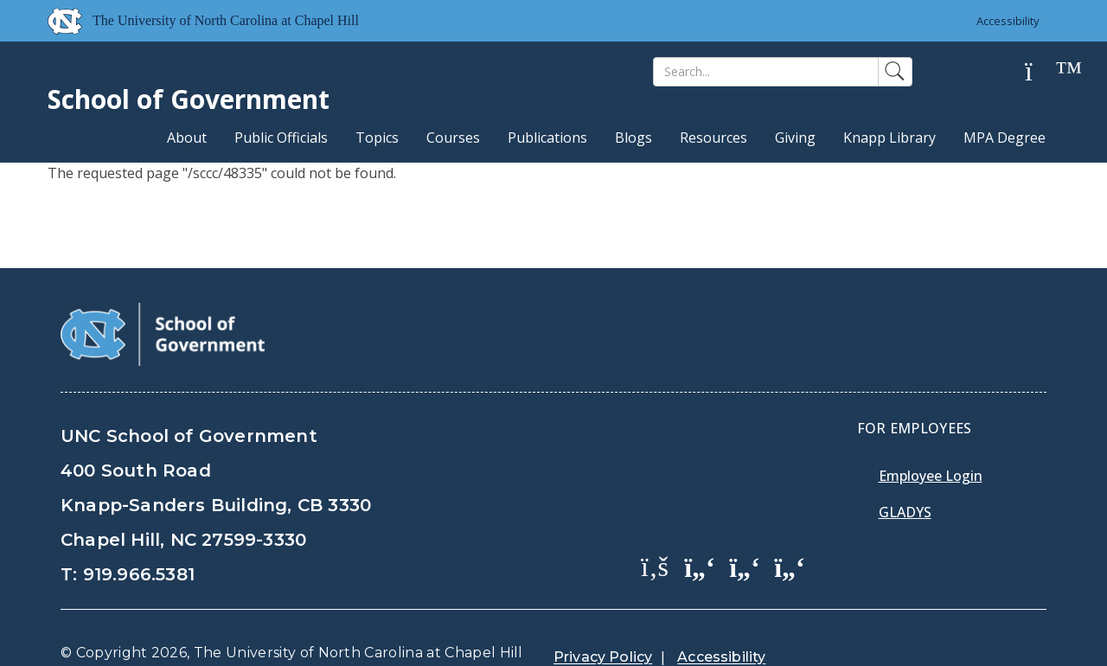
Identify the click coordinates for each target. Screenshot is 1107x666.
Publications (547, 137)
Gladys (905, 468)
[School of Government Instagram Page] (789, 522)
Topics (377, 137)
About (187, 137)
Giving (795, 137)
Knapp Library (889, 137)
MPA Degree (1004, 137)
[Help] (1042, 72)
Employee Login (930, 432)
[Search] (766, 71)
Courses (453, 137)
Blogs (633, 137)
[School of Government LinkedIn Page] (744, 522)
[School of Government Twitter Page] (699, 522)
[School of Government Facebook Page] (654, 522)
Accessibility (1008, 21)
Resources (713, 137)
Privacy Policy (603, 613)
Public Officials (281, 137)
